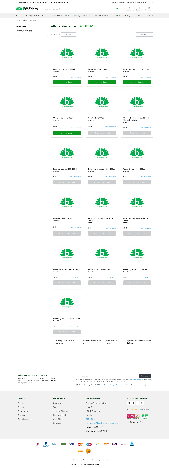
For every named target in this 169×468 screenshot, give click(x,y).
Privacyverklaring (109, 385)
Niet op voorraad (102, 133)
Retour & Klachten (59, 419)
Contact (55, 407)
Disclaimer (76, 460)
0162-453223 (90, 419)
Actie (138, 15)
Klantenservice (58, 403)
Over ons (146, 2)
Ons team (21, 415)
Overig (128, 15)
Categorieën (32, 26)
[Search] (79, 9)
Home (18, 15)
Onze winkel (22, 407)
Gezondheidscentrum (134, 2)
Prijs (32, 36)
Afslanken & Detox (102, 15)
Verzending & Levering (60, 411)
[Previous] (98, 349)
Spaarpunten (57, 423)
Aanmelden (145, 376)
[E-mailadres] (107, 376)
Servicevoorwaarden (122, 385)
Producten (25, 20)
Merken (149, 15)
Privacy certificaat (108, 460)
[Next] (106, 349)
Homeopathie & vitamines (36, 15)
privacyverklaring (138, 379)
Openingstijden (23, 411)
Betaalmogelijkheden (60, 415)
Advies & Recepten (118, 2)
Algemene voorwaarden (62, 460)
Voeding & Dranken (82, 15)
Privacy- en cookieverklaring (91, 460)
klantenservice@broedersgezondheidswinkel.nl (102, 423)
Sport (117, 15)
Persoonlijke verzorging (60, 15)
